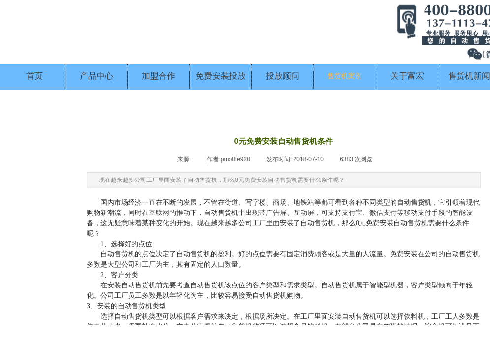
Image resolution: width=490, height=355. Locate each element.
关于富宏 (407, 76)
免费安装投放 (221, 76)
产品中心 (96, 76)
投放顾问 (282, 76)
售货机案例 (344, 76)
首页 (34, 76)
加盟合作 (158, 76)
